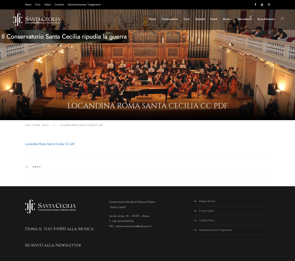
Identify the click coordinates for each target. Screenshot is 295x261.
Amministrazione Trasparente (84, 4)
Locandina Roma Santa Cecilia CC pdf (49, 144)
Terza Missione (265, 19)
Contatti (59, 4)
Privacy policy (206, 211)
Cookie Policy (207, 220)
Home (152, 19)
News (28, 4)
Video (47, 4)
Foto (37, 4)
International (244, 19)
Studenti (200, 19)
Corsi (187, 19)
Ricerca (227, 19)
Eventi (214, 19)
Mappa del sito (207, 201)
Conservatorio (170, 19)
